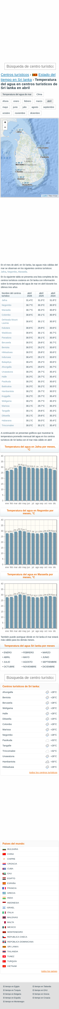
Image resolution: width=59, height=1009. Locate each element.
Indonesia (13, 903)
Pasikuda (6, 381)
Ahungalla (6, 367)
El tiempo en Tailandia (42, 986)
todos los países (49, 971)
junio (45, 657)
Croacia (12, 864)
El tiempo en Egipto (11, 986)
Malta (10, 922)
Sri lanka (13, 946)
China (10, 854)
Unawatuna (7, 372)
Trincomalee (8, 425)
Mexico (11, 927)
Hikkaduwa (7, 352)
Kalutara (6, 328)
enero (8, 652)
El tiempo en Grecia (41, 994)
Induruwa (6, 357)
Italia (10, 912)
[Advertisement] (29, 31)
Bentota (5, 347)
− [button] (5, 127)
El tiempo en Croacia (41, 998)
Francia (12, 888)
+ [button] (5, 122)
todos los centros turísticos (43, 772)
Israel (10, 907)
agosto (28, 662)
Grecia (11, 893)
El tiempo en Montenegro (13, 1002)
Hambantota (8, 391)
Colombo (6, 315)
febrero (28, 652)
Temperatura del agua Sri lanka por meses (29, 645)
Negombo (12, 271)
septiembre (49, 662)
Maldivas (12, 917)
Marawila (22, 271)
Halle (4, 376)
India (10, 898)
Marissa (5, 406)
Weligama (6, 401)
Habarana (6, 420)
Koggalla (6, 396)
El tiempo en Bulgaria (12, 994)
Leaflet (44, 196)
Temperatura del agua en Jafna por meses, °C (30, 448)
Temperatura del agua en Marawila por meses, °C (30, 576)
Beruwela (6, 342)
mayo (26, 657)
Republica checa (17, 937)
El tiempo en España (12, 998)
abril (7, 657)
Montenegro (15, 932)
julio (7, 662)
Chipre (11, 859)
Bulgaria (12, 849)
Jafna (3, 271)
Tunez (10, 956)
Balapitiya (6, 362)
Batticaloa (6, 386)
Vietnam (12, 966)
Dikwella (6, 415)
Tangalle (6, 411)
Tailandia (12, 951)
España (11, 883)
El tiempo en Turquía (12, 990)
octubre (9, 666)
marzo (46, 652)
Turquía (12, 961)
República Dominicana (20, 942)
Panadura (6, 337)
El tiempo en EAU (40, 990)
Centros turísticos (15, 75)
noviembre (29, 666)
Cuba (10, 868)
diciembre (48, 666)
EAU (9, 873)
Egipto (11, 878)
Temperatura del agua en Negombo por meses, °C (30, 512)
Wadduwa (6, 333)
